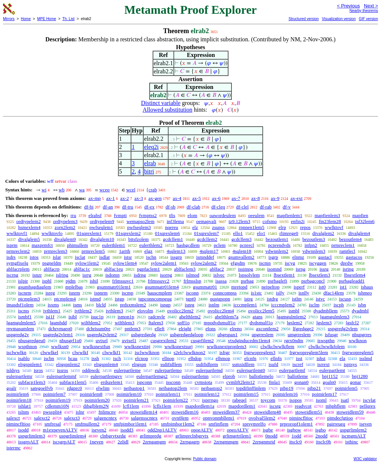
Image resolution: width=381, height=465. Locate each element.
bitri (149, 171)
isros (38, 370)
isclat (80, 257)
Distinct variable (160, 103)
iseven (365, 424)
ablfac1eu (113, 269)
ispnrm (101, 293)
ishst (321, 358)
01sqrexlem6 (167, 233)
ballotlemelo (261, 376)
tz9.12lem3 (239, 221)
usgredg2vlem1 (58, 334)
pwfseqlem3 (139, 227)
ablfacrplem (17, 269)
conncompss (225, 293)
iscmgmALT (354, 436)
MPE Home (46, 19)
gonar (355, 382)
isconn (192, 293)
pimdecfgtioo (340, 418)
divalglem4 (359, 233)
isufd (273, 364)
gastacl (325, 257)
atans (258, 316)
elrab (150, 163)
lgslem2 (294, 322)
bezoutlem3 (313, 239)
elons (210, 328)
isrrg (87, 275)
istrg (248, 299)
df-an (108, 207)
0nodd (271, 436)
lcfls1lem (162, 406)
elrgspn (139, 364)
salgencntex (105, 418)
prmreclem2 (18, 251)
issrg (324, 269)
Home (26, 19)
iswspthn (325, 340)
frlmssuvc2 (158, 281)
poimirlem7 (54, 394)
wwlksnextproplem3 (226, 346)
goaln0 (329, 382)
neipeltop (270, 287)
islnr (80, 412)
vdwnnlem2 (276, 251)
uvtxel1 (129, 340)
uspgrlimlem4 (72, 436)
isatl (345, 400)
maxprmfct (42, 245)
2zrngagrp (190, 442)
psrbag (247, 281)
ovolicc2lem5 (261, 310)
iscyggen (317, 263)
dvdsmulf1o (261, 322)
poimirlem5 (346, 388)
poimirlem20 (97, 400)
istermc (13, 447)
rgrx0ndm (293, 340)
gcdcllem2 (207, 239)
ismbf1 (25, 316)
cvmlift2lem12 (240, 382)
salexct (13, 418)
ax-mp (95, 198)
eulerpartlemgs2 (152, 376)
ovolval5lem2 (262, 418)
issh (95, 358)
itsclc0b (323, 442)
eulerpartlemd (209, 370)
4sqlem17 (208, 251)
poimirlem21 (136, 400)
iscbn (49, 358)
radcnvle (156, 316)
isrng (300, 269)
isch (117, 358)
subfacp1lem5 (73, 382)
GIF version (368, 19)
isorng (166, 275)
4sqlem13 (176, 251)
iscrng (12, 275)
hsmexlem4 (29, 227)
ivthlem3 (114, 310)
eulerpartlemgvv (106, 376)
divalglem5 (29, 239)
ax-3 (138, 198)
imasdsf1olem (19, 305)
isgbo (320, 430)
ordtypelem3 (65, 221)
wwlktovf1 (16, 233)
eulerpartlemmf (61, 376)
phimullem (77, 245)
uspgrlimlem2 (353, 430)
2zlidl (123, 442)
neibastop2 (211, 388)
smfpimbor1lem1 (130, 424)
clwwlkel (49, 352)
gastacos (354, 257)
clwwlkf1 (111, 352)
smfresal (53, 424)
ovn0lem (180, 418)
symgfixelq (17, 263)
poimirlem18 (18, 400)
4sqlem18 (242, 251)
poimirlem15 (246, 394)
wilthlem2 (90, 322)
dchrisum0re (98, 328)
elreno (236, 328)
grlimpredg (150, 436)
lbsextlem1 (284, 275)
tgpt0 (191, 299)
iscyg (290, 263)
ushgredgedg (143, 334)
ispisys (350, 364)
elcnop (141, 358)
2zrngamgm (154, 442)
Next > (371, 6)
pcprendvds (279, 245)
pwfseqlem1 (101, 227)
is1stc (256, 293)
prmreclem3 (55, 251)
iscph (339, 305)
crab (152, 189)
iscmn (264, 263)
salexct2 (42, 418)
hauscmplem (159, 293)
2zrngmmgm (226, 442)
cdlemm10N (57, 406)
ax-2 (124, 198)
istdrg (272, 299)
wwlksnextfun (96, 346)
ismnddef (205, 257)
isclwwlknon (147, 352)
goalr (11, 388)
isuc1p (97, 316)
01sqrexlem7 (206, 233)
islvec (219, 275)
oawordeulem (222, 215)
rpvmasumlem (20, 328)
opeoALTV (238, 430)
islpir (23, 281)
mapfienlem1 (289, 215)
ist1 (343, 287)
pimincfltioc (301, 418)
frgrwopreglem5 (358, 352)
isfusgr (331, 334)
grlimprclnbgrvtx (192, 436)
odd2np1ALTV (162, 430)
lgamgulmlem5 (21, 322)
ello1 (238, 233)
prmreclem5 (93, 251)
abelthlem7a (226, 316)
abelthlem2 (190, 316)
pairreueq (336, 424)
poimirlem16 (285, 394)
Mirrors (9, 19)
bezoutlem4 (350, 239)
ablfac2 (217, 269)
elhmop (223, 358)
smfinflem (218, 424)
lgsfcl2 (352, 322)
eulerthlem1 (113, 245)
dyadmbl (360, 310)
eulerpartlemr (19, 376)
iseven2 (99, 430)
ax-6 (216, 198)
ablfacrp (52, 269)
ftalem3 (155, 322)
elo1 (261, 233)
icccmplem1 (245, 305)
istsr (128, 257)
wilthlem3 (124, 322)
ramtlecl (347, 251)
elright (185, 328)
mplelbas (74, 287)
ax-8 (255, 198)
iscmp (127, 293)
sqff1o (183, 322)
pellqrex (368, 406)
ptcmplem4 (65, 299)
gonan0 (301, 382)
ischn (151, 257)
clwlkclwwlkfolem (326, 346)
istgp (119, 299)
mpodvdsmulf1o (220, 322)
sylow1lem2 (87, 263)
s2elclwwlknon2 (189, 352)
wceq (104, 189)
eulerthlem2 (150, 245)
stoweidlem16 (185, 412)
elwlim (102, 388)
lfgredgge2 (303, 328)
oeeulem (256, 215)
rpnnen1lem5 (252, 227)
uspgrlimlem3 (31, 436)
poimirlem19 (57, 400)
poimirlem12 (207, 394)
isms (77, 305)
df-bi (88, 207)
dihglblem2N (96, 406)
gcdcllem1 (173, 239)
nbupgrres (361, 334)
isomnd (274, 269)
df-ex (149, 207)
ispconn (144, 382)
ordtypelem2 (28, 221)
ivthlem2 (83, 310)
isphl (46, 281)
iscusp (345, 299)
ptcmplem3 (29, 299)
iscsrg (275, 406)
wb (62, 189)
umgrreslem (299, 334)
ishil (94, 281)
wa (81, 189)
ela (342, 358)
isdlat (104, 257)
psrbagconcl (313, 281)
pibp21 (314, 388)
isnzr (37, 275)
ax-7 (235, 198)
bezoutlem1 (277, 239)
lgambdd (58, 322)
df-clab (193, 207)
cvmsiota (203, 382)
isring (348, 269)
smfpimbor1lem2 (178, 424)
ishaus (367, 287)
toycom (268, 400)
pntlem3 (133, 328)
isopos (295, 400)
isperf (299, 287)
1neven (96, 442)
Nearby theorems (363, 11)
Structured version (303, 19)
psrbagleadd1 (352, 281)
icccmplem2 (283, 305)
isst (299, 358)
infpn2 (311, 245)
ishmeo (365, 293)
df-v (287, 207)
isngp (165, 305)
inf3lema (175, 221)
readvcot (303, 406)
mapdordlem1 (241, 406)
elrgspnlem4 (106, 364)
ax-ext (296, 198)
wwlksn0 (59, 346)
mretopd (239, 287)
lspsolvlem (249, 275)
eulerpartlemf (292, 370)
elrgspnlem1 (30, 364)
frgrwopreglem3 (259, 352)
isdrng (140, 275)
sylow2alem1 (163, 263)
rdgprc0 (74, 388)
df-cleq (218, 207)
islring (62, 275)
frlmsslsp (192, 281)
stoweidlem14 (143, 412)
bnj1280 (360, 376)
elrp (282, 227)
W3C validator (365, 459)
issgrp (176, 257)
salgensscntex (144, 418)
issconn (173, 382)
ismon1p (126, 316)
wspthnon (27, 346)
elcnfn (250, 358)
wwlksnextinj (137, 346)
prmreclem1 (343, 245)
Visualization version (339, 19)
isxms (53, 305)
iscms (23, 310)
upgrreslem (262, 334)
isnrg (190, 305)
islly (280, 293)
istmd (95, 299)
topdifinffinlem (251, 388)
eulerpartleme (127, 370)
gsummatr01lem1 (114, 287)
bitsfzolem (138, 239)
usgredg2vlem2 (102, 334)
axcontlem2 (267, 328)
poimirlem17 (324, 394)
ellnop (168, 358)
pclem (220, 245)
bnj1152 (330, 376)
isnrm (74, 293)
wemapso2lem (140, 221)
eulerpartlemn (195, 376)
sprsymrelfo (254, 424)
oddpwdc (91, 370)
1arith (124, 251)
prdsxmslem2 (133, 305)
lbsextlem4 (354, 275)
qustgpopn (220, 299)
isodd (23, 430)
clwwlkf (80, 352)
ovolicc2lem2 (180, 310)
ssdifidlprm (207, 364)
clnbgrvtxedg (113, 436)
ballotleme (298, 376)
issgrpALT (28, 442)
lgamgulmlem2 (291, 316)
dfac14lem (333, 293)
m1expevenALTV (60, 430)
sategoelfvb (42, 388)
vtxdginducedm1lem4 (249, 340)
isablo (24, 358)
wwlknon (357, 340)
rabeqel (239, 400)
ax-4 (177, 198)
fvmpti (120, 215)
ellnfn (276, 358)
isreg (50, 293)
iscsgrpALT (64, 442)
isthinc (351, 442)
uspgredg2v (17, 334)
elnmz (298, 257)
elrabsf (95, 215)
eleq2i (151, 147)
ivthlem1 (51, 310)
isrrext (323, 364)
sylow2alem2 (204, 263)
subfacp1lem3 (31, 382)
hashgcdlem (187, 245)
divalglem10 (102, 239)
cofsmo (270, 221)
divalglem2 (323, 233)
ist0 (322, 287)
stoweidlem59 (350, 412)
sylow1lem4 (125, 263)
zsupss (218, 227)
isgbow (294, 430)
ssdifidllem (171, 364)
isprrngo (210, 400)
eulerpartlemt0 (251, 370)
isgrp (273, 257)
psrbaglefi (277, 281)
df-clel (242, 207)
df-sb (171, 207)
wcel (130, 189)
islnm (23, 412)
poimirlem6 (17, 394)
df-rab (266, 207)
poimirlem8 (91, 394)
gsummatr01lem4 (162, 287)
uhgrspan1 (227, 334)
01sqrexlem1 (89, 233)
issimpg (245, 269)
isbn (362, 305)
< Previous (348, 6)
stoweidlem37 (226, 412)
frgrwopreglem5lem (308, 352)
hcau (72, 358)
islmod (192, 275)
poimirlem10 (128, 394)
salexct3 (72, 418)
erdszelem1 (112, 382)
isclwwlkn (16, 352)
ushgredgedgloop (187, 334)
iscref (297, 364)
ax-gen (154, 198)
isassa (221, 281)
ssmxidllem (243, 364)
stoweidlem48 (267, 412)
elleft (160, 328)
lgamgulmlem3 (334, 316)
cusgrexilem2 (163, 340)
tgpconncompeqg (155, 299)
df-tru (127, 207)
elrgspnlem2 (68, 364)
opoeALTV (202, 430)
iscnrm (24, 293)
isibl (72, 316)
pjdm (70, 281)
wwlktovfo (52, 233)
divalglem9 (65, 239)
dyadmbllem (325, 310)
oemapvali (206, 221)
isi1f (50, 316)
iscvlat (369, 400)
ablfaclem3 (185, 269)
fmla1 (274, 382)
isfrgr (225, 352)
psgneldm (51, 263)
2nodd (321, 436)
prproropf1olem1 (296, 424)
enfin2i (298, 221)
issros (62, 370)
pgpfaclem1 (148, 269)
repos (305, 227)
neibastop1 (134, 388)
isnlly (303, 293)
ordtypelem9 (102, 221)
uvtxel (102, 340)
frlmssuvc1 (123, 281)
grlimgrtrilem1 (236, 436)
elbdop (194, 358)
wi (44, 189)
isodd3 (127, 430)
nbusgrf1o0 (70, 340)
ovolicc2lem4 (221, 310)
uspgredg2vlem (343, 328)
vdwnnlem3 (313, 251)
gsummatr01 (205, 287)
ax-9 (275, 198)
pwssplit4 (52, 412)
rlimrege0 (288, 233)
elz (195, 227)
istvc (320, 299)
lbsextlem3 (319, 275)
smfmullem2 (87, 424)
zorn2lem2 (65, 227)
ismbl (294, 310)
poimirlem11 (168, 394)
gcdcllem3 (241, 239)
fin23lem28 (330, 221)
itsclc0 (295, 442)
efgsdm (238, 263)
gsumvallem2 (241, 257)
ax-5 (196, 198)
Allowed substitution (167, 109)
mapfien (360, 215)
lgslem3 (324, 322)
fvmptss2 (148, 215)
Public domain (205, 459)
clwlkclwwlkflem (277, 346)
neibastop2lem (173, 388)
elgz (148, 251)
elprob (229, 376)
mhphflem (335, 406)
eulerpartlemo (168, 370)
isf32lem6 (365, 221)
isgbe (268, 430)
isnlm (213, 305)
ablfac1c (82, 269)
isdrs (11, 257)
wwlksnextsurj (178, 346)
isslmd (365, 358)
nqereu (171, 227)
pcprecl (247, 245)
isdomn (112, 275)
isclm (314, 305)
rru (73, 215)
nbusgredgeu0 (31, 340)
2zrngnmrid (264, 442)
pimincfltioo (18, 424)
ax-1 (110, 198)
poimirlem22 (175, 400)
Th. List (69, 19)
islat (57, 257)
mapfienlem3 (327, 215)
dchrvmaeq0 (60, 328)
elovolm (145, 310)
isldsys (12, 370)
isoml (321, 400)
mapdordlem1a (199, 406)
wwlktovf (334, 227)
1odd (296, 436)
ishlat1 (24, 406)
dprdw (346, 263)
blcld (101, 305)
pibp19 (286, 388)
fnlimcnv (107, 412)
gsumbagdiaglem (34, 287)
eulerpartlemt (332, 370)
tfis (172, 215)
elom (192, 215)
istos (34, 257)
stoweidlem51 (308, 412)
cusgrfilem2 (202, 340)
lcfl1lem (131, 406)
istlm (297, 299)
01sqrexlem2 (128, 233)
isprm (11, 245)
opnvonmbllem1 (218, 418)
